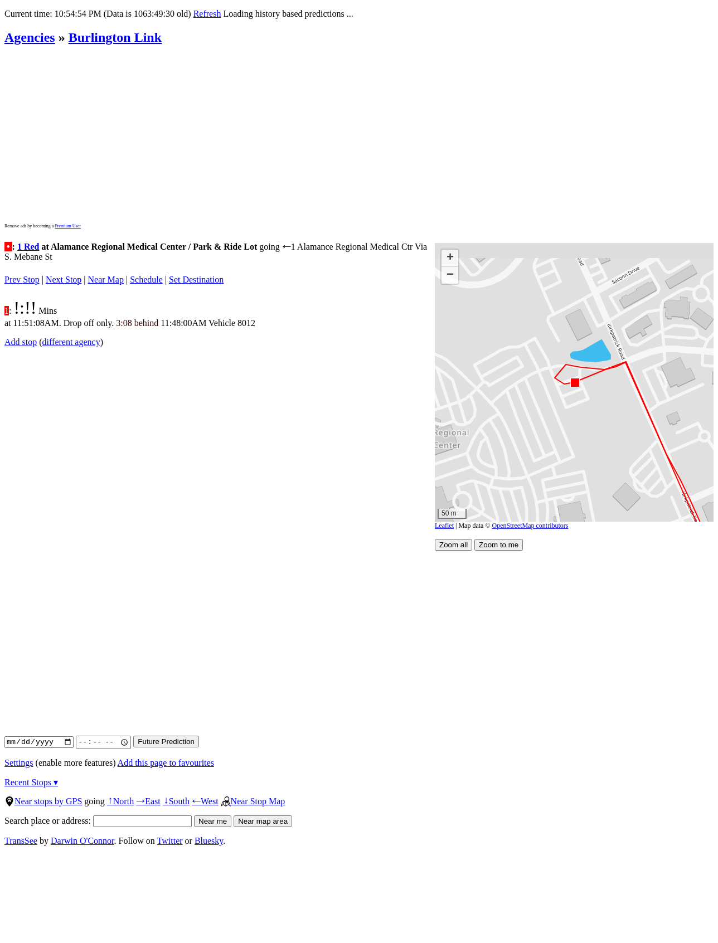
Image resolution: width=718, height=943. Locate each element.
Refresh (207, 13)
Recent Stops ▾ (31, 782)
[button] (574, 382)
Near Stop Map (253, 801)
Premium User (67, 226)
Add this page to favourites (166, 762)
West (205, 801)
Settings (18, 762)
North (120, 801)
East (148, 801)
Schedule (146, 279)
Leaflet (444, 525)
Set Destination (196, 279)
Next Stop (63, 279)
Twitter (170, 840)
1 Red (28, 246)
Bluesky (209, 840)
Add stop (20, 342)
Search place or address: (98, 820)
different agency (71, 342)
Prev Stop (22, 279)
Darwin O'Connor (82, 840)
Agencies (29, 37)
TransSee (20, 840)
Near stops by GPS (43, 801)
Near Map (106, 279)
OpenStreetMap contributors (530, 525)
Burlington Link (115, 37)
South (176, 801)
